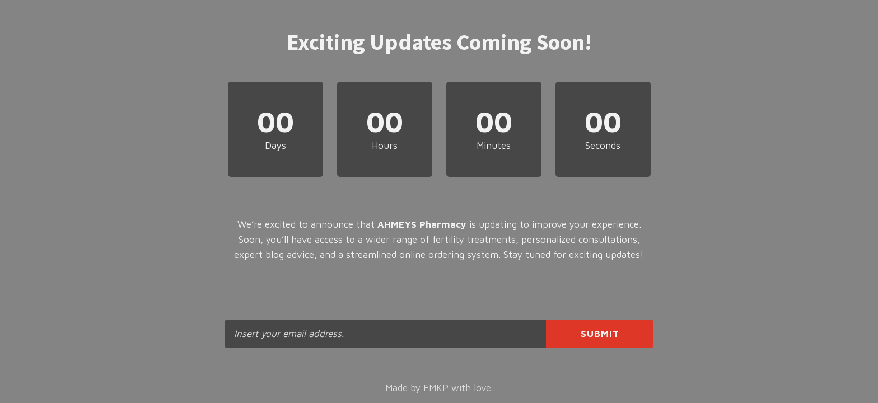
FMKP (436, 387)
